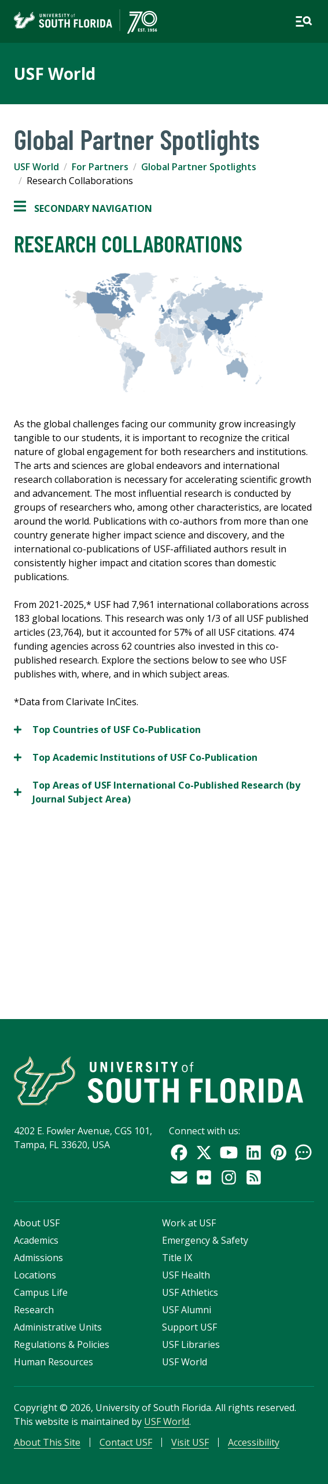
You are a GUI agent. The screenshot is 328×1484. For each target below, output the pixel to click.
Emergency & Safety (205, 1240)
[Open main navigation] (303, 21)
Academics (36, 1240)
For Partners (100, 166)
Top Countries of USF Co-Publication (107, 729)
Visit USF (190, 1442)
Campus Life (41, 1292)
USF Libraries (191, 1344)
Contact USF (125, 1442)
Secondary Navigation (83, 208)
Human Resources (53, 1361)
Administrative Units (58, 1327)
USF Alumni (186, 1309)
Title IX (177, 1257)
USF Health (186, 1275)
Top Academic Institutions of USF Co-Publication (135, 757)
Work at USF (189, 1222)
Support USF (189, 1327)
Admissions (38, 1257)
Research (34, 1309)
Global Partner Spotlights (198, 166)
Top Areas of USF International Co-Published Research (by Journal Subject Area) (157, 792)
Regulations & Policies (61, 1344)
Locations (35, 1275)
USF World (54, 74)
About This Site (47, 1442)
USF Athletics (190, 1292)
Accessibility (253, 1442)
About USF (37, 1222)
